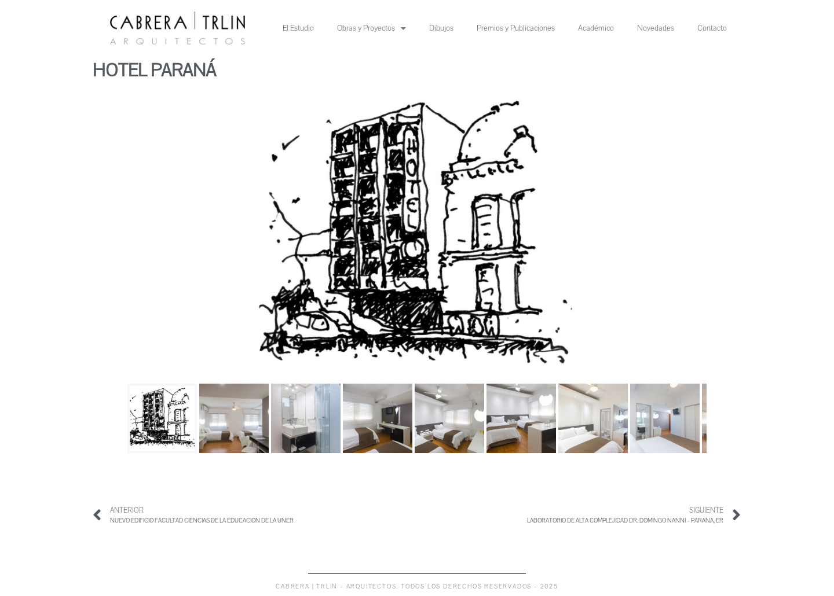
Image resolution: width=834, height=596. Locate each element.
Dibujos (441, 28)
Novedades (655, 28)
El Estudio (298, 28)
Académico (596, 28)
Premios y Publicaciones (516, 28)
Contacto (712, 28)
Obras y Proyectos (371, 28)
